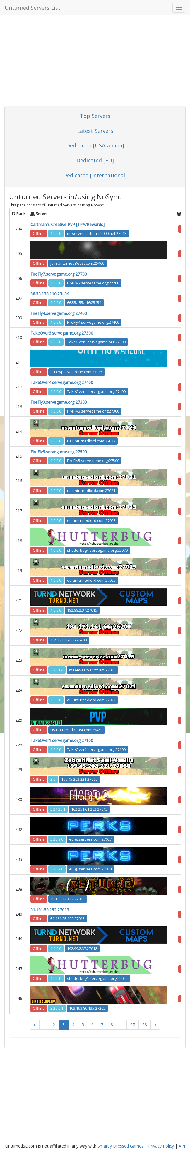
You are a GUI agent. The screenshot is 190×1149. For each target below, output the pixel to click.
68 (144, 1024)
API (182, 1146)
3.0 (52, 779)
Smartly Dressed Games (120, 1146)
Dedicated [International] (95, 175)
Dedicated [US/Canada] (95, 145)
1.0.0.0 (55, 233)
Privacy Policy (161, 1146)
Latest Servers (95, 130)
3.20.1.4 (56, 670)
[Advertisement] (95, 62)
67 (132, 1024)
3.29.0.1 (56, 1008)
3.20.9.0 (56, 839)
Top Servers (95, 115)
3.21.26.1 (57, 809)
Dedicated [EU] (95, 160)
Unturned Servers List (32, 7)
